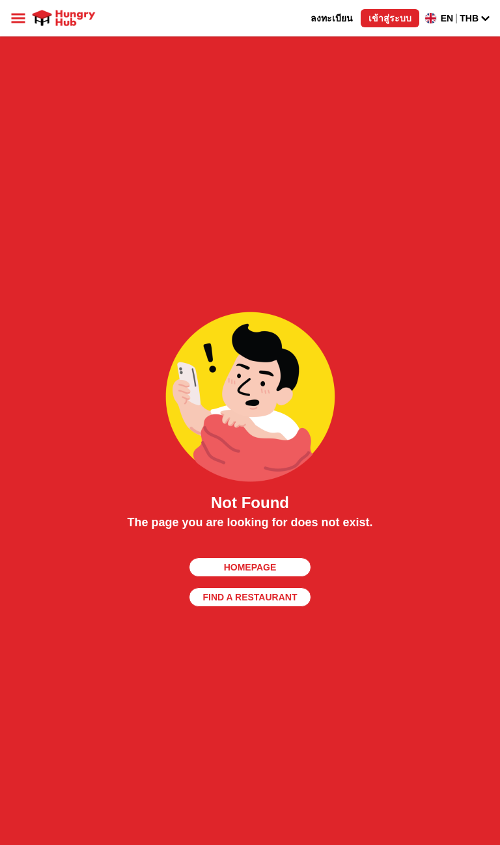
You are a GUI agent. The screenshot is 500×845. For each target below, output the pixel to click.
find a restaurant (250, 597)
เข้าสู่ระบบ (389, 18)
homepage (250, 567)
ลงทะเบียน (332, 18)
